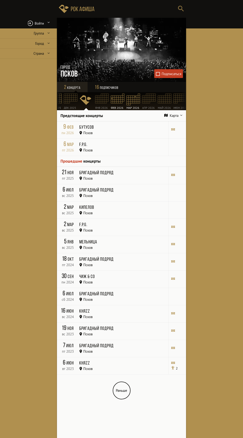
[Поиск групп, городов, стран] (135, 9)
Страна (38, 53)
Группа (39, 33)
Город (39, 43)
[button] (28, 23)
